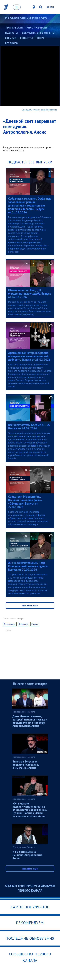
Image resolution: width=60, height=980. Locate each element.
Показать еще (30, 605)
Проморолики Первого (26, 18)
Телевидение (10, 624)
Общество (23, 624)
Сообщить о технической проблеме (39, 109)
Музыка (34, 624)
